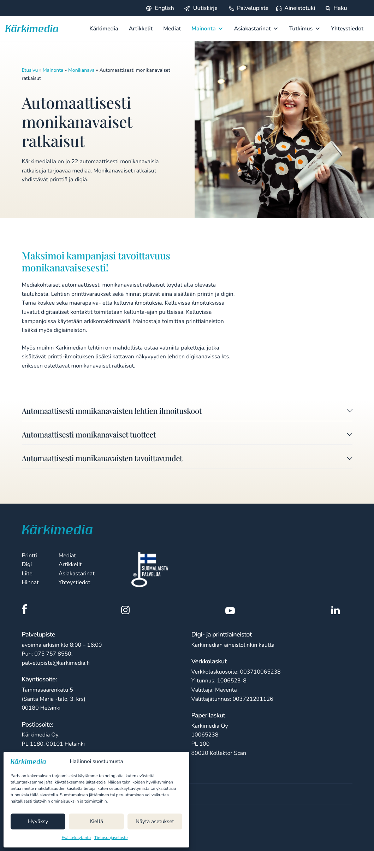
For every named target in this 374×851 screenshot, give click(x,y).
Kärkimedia (103, 29)
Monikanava (81, 70)
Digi (27, 564)
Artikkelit (141, 29)
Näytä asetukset (155, 821)
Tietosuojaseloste (110, 838)
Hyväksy (38, 821)
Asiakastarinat (256, 29)
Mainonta (207, 29)
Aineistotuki (299, 8)
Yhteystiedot (347, 29)
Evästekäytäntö (76, 838)
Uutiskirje (205, 8)
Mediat (172, 29)
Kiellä (96, 821)
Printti (29, 555)
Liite (27, 573)
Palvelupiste (252, 8)
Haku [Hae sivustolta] (336, 8)
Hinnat (30, 582)
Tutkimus (305, 29)
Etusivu (30, 70)
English (164, 8)
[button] (187, 412)
